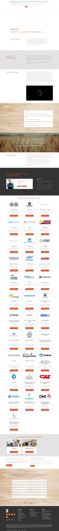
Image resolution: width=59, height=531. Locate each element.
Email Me (19, 186)
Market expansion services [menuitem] (34, 512)
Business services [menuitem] (33, 513)
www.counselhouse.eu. (29, 527)
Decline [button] (30, 6)
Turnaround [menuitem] (20, 520)
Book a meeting (24, 186)
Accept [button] (26, 6)
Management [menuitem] (20, 518)
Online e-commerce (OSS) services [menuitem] (46, 512)
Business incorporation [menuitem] (21, 514)
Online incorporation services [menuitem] (47, 514)
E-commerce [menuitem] (20, 512)
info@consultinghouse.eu (29, 477)
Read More (13, 215)
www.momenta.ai (29, 165)
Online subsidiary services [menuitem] (46, 513)
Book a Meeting (9, 465)
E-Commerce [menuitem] (32, 511)
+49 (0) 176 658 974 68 (37, 476)
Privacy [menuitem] (25, 530)
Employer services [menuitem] (33, 514)
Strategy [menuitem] (19, 511)
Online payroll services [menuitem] (45, 516)
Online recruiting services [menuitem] (46, 515)
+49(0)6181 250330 (27, 476)
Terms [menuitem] (19, 530)
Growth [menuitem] (19, 519)
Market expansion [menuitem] (21, 513)
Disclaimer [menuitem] (15, 530)
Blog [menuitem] (11, 530)
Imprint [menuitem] (22, 530)
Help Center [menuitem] (8, 530)
